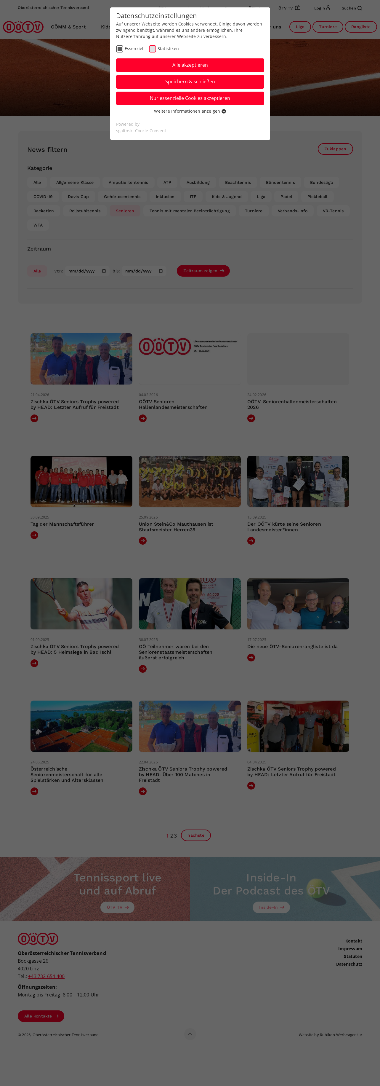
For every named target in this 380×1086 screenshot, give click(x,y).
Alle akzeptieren (190, 65)
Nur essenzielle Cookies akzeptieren (190, 98)
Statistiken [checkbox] (168, 48)
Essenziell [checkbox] (135, 48)
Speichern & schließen (190, 81)
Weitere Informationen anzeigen (190, 111)
